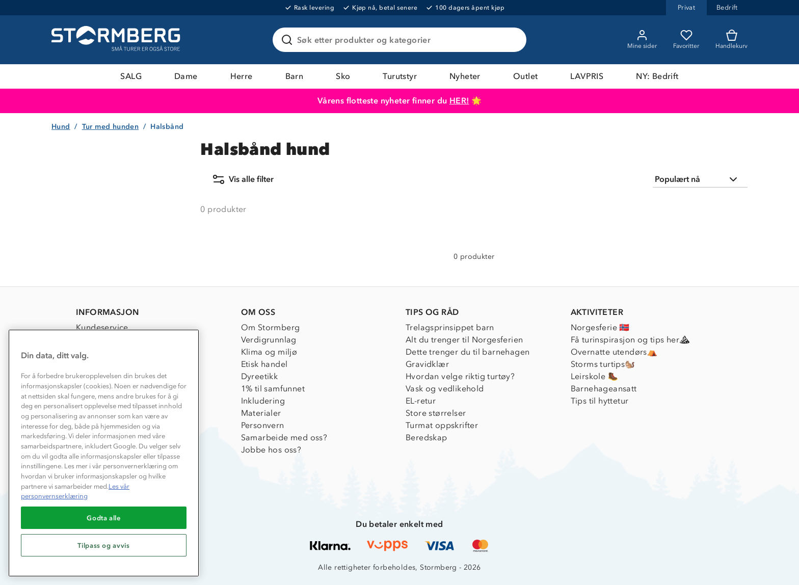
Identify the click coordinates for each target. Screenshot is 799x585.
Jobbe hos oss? (271, 450)
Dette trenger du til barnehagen (467, 352)
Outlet (525, 76)
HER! (459, 100)
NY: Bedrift (657, 76)
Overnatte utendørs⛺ (614, 352)
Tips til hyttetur (600, 401)
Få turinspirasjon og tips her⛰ (630, 339)
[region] (103, 453)
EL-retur (421, 401)
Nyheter (465, 76)
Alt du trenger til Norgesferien (464, 339)
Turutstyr (400, 76)
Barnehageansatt (604, 388)
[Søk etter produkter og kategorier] (401, 40)
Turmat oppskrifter (442, 425)
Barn (294, 76)
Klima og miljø (269, 352)
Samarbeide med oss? (284, 437)
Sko (343, 76)
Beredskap (426, 437)
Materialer (261, 413)
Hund (60, 126)
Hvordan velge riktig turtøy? (460, 376)
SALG (131, 76)
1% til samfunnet (273, 388)
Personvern (262, 425)
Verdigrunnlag (269, 339)
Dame (186, 76)
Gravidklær (427, 364)
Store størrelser (436, 413)
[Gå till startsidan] (117, 40)
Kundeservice (102, 327)
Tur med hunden (110, 126)
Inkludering (263, 401)
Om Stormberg (270, 327)
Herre (241, 76)
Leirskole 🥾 (594, 376)
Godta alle (104, 518)
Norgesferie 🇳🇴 (600, 327)
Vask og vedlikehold (445, 388)
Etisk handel (264, 364)
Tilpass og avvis (103, 545)
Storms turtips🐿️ (603, 364)
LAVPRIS (586, 76)
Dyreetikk (259, 376)
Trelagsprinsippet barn (450, 327)
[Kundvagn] (731, 40)
